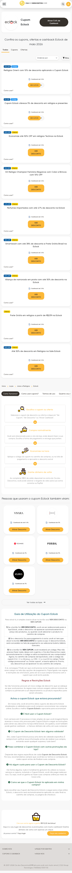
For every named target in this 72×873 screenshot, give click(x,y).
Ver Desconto (36, 152)
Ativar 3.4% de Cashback (54, 22)
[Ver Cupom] (36, 85)
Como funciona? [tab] (10, 394)
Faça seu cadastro (58, 833)
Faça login (22, 833)
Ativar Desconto (19, 529)
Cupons (14, 50)
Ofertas (24, 50)
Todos (5, 50)
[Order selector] (47, 58)
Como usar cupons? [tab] (30, 394)
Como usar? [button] (8, 90)
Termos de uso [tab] (48, 394)
